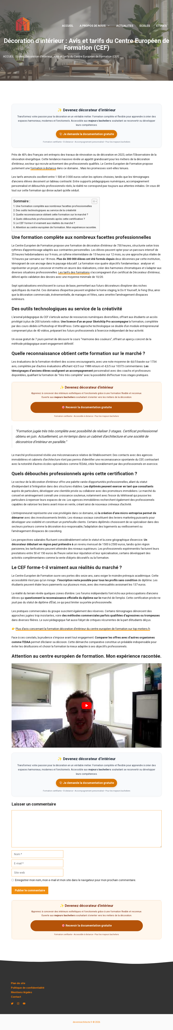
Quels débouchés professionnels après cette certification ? (50, 218)
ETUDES (161, 25)
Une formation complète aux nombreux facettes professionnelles (54, 206)
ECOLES (145, 25)
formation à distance (43, 168)
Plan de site (18, 983)
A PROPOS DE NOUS (96, 26)
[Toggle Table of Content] (92, 201)
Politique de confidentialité (27, 987)
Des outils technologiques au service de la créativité (46, 210)
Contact (16, 996)
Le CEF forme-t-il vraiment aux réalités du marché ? (45, 223)
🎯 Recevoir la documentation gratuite (87, 407)
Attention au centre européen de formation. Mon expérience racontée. (56, 227)
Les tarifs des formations (74, 272)
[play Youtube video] (87, 705)
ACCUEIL (67, 25)
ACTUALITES (124, 25)
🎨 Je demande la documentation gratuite (86, 134)
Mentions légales (21, 992)
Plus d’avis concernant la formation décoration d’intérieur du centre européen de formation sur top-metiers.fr (83, 628)
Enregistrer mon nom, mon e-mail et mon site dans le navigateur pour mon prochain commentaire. (75, 880)
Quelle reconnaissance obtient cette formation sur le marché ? (52, 214)
